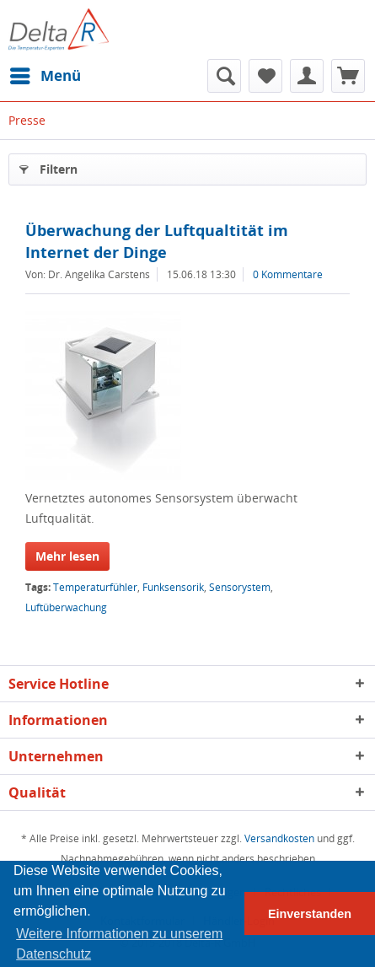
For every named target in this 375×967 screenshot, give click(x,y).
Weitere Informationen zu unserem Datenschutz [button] (119, 944)
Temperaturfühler (95, 587)
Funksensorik (173, 587)
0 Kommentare (288, 274)
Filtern (48, 166)
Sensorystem (240, 587)
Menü (45, 73)
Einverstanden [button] (309, 914)
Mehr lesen (67, 556)
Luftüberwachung (66, 607)
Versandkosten (279, 838)
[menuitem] (44, 76)
